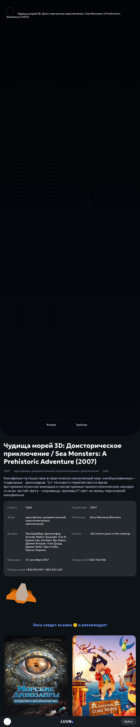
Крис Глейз (51, 546)
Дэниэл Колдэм (36, 543)
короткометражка (67, 471)
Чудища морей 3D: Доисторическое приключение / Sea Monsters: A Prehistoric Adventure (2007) (63, 13)
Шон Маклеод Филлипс (105, 517)
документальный (42, 471)
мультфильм (22, 471)
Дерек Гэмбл (34, 546)
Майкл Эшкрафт (46, 537)
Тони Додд (54, 543)
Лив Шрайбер (34, 533)
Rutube (51, 424)
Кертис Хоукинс (36, 550)
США (105, 471)
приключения (90, 471)
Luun (66, 721)
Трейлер (81, 424)
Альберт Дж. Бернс (53, 540)
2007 (7, 471)
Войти (129, 721)
